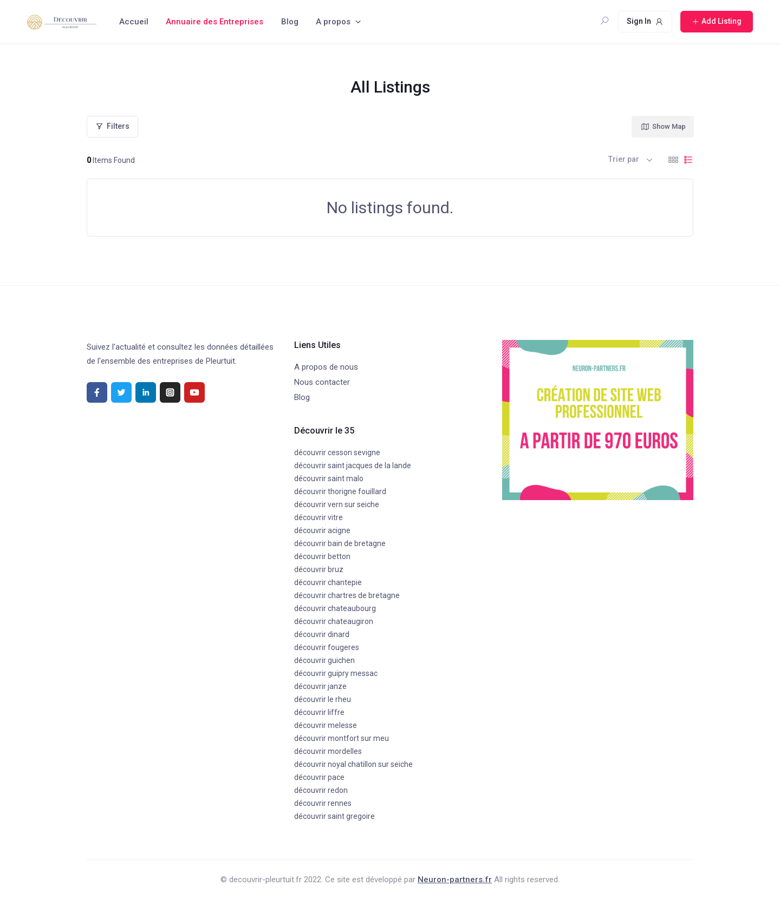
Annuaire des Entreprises (214, 22)
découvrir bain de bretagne (340, 543)
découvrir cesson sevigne (337, 452)
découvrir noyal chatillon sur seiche (353, 764)
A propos (333, 22)
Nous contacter (322, 382)
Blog (289, 22)
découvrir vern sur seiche (336, 504)
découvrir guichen (324, 660)
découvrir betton (322, 556)
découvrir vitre (318, 517)
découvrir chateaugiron (333, 621)
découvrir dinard (321, 634)
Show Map (663, 127)
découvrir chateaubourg (335, 608)
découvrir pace (319, 777)
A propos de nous (326, 367)
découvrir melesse (325, 725)
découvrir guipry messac (336, 673)
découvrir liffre (319, 712)
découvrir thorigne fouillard (340, 491)
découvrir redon (321, 790)
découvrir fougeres (326, 647)
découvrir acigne (322, 530)
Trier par (623, 159)
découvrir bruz (318, 569)
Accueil (133, 22)
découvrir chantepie (328, 582)
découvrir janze (320, 686)
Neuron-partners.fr (455, 879)
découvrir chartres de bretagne (347, 595)
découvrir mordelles (328, 751)
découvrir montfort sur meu (341, 738)
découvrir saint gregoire (334, 816)
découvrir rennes (323, 803)
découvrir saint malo (328, 478)
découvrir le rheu (322, 699)
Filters (112, 126)
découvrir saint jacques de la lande (352, 465)
